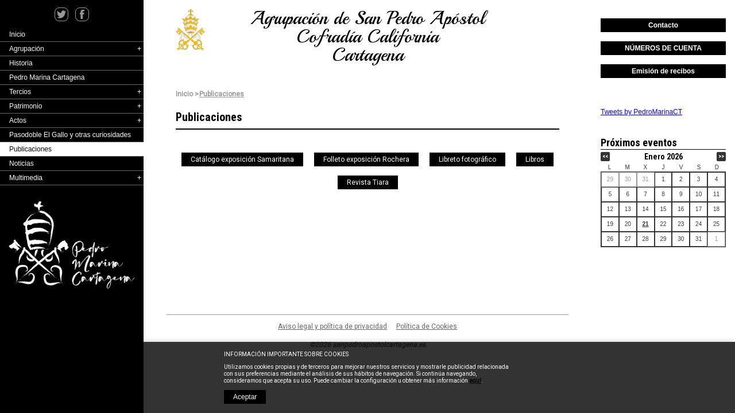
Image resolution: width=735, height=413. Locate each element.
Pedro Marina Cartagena (46, 77)
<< (605, 156)
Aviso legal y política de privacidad (332, 326)
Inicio (17, 34)
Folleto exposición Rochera (366, 159)
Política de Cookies (426, 326)
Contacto (663, 25)
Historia (21, 63)
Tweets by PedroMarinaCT (641, 112)
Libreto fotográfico (467, 159)
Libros (534, 159)
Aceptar (245, 397)
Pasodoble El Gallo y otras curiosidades (70, 135)
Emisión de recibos (663, 71)
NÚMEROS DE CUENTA (663, 48)
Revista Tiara (368, 182)
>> (721, 156)
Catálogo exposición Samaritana (242, 159)
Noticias (21, 163)
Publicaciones (30, 149)
